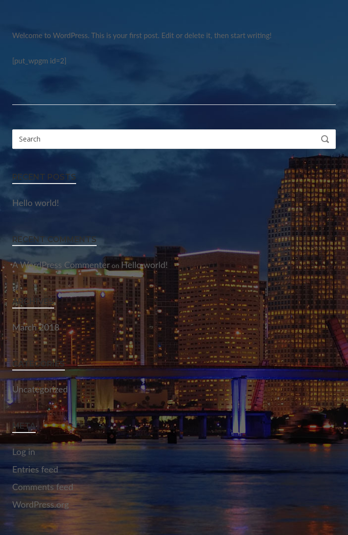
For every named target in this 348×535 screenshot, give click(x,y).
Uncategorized (40, 389)
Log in (23, 451)
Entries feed (35, 469)
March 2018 (36, 327)
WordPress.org (40, 504)
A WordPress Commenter (61, 264)
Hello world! (35, 202)
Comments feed (42, 486)
